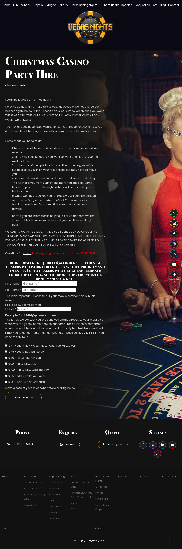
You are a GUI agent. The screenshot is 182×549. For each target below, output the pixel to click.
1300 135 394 (25, 444)
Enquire (70, 444)
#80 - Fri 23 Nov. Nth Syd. (24, 358)
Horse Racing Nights (84, 5)
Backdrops (54, 494)
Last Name (13, 290)
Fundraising (101, 498)
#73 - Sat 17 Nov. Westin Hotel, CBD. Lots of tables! (41, 346)
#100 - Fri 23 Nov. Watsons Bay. (28, 370)
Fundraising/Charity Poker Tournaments (81, 495)
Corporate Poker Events (80, 484)
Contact (173, 5)
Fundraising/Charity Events (34, 496)
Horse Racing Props (102, 507)
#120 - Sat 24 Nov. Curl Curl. (26, 376)
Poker (62, 5)
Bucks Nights (30, 505)
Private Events (31, 488)
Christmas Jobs (15, 85)
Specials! (127, 5)
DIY (72, 509)
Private (99, 492)
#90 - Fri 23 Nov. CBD (22, 364)
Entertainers (55, 518)
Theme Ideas (56, 482)
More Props (55, 506)
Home (7, 5)
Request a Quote (146, 5)
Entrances (54, 488)
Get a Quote (115, 444)
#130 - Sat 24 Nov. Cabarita (26, 382)
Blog (163, 5)
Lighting (53, 512)
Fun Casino (20, 5)
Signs (52, 500)
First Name (13, 284)
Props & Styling (43, 5)
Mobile (10, 309)
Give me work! (23, 397)
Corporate (101, 486)
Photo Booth (110, 5)
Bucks (74, 503)
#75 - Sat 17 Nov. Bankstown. (27, 352)
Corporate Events (33, 482)
